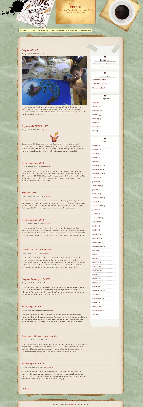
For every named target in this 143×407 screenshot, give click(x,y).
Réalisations (58, 30)
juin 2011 (95, 302)
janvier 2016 (96, 238)
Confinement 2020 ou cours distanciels (39, 336)
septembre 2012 (98, 290)
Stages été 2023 (29, 192)
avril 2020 (96, 178)
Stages (95, 131)
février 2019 (96, 194)
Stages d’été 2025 (30, 50)
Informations (43, 30)
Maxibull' (95, 119)
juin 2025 (95, 145)
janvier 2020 (96, 182)
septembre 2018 (98, 198)
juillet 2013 (96, 270)
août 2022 (96, 153)
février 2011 (96, 306)
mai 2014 (95, 258)
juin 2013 (95, 274)
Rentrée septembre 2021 (33, 306)
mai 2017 (95, 214)
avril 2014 (96, 262)
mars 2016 (96, 234)
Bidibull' (95, 106)
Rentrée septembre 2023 (33, 163)
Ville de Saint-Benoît (99, 88)
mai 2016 (95, 230)
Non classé (46, 54)
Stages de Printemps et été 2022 (36, 279)
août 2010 (96, 314)
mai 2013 (95, 278)
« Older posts (26, 389)
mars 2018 (96, 202)
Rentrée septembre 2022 (33, 220)
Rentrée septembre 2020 (33, 363)
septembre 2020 (98, 173)
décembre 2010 (97, 310)
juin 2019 (95, 190)
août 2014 (96, 250)
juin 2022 (95, 157)
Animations (86, 30)
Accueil (23, 30)
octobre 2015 (97, 242)
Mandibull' (96, 115)
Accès (32, 30)
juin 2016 (95, 226)
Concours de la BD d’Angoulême (37, 249)
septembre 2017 (98, 206)
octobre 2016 (97, 218)
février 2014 (96, 266)
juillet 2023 (96, 149)
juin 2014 (95, 254)
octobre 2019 (97, 186)
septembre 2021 (98, 165)
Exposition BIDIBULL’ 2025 (35, 126)
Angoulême (96, 102)
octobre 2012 (97, 286)
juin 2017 (95, 210)
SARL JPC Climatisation (100, 84)
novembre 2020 (97, 169)
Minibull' (95, 123)
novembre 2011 (97, 298)
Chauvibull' (96, 111)
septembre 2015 (98, 246)
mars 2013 (96, 282)
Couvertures (72, 30)
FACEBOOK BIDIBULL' (100, 80)
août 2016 (96, 222)
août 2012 (96, 294)
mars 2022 (96, 161)
